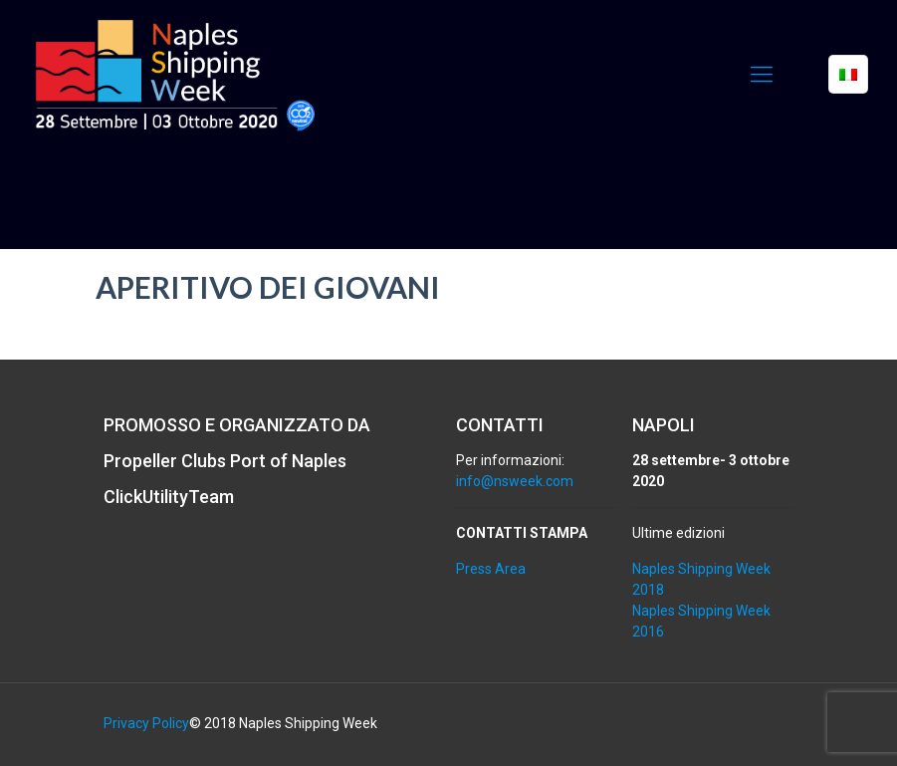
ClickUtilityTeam (169, 496)
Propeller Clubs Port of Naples (225, 460)
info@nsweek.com (514, 481)
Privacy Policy (146, 723)
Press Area (491, 569)
